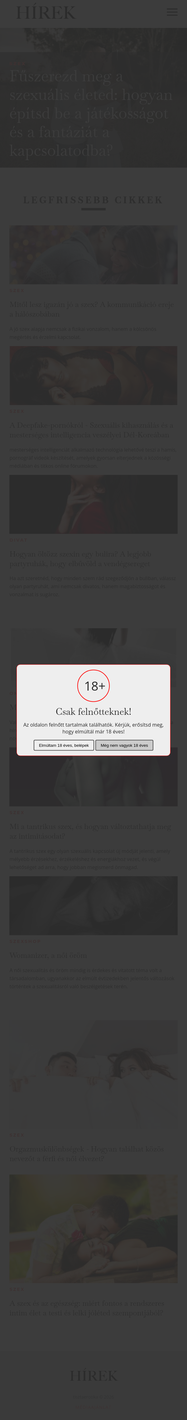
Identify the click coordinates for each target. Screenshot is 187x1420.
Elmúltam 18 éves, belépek (64, 745)
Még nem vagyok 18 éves (124, 745)
